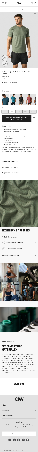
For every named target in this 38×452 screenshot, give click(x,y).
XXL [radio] (33, 109)
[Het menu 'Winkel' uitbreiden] (19, 403)
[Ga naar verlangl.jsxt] (31, 3)
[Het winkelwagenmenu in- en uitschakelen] (35, 3)
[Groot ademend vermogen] (4, 58)
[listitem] (5, 97)
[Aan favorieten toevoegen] (34, 116)
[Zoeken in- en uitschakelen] (6, 3)
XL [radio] (26, 109)
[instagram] (14, 438)
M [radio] (12, 109)
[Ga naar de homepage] (19, 3)
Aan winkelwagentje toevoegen (16, 116)
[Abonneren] (34, 432)
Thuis (3, 9)
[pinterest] (19, 438)
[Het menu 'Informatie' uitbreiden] (19, 408)
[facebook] (10, 438)
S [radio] (5, 109)
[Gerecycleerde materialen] (4, 64)
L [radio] (19, 109)
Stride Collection (7, 74)
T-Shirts (14, 9)
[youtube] (28, 438)
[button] (19, 165)
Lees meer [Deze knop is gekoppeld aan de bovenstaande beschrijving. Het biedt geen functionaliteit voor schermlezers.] (5, 151)
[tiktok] (23, 438)
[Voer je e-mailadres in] (16, 431)
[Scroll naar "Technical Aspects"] (19, 159)
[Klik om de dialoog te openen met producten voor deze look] (9, 270)
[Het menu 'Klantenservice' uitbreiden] (19, 413)
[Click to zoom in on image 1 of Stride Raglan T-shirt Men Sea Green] (19, 40)
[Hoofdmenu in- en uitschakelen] (3, 3)
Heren (8, 9)
